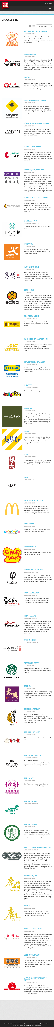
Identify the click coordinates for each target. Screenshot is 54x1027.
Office (25, 1024)
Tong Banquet (30, 875)
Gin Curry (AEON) (31, 316)
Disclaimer (46, 1024)
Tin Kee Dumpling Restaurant (37, 847)
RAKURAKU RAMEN (31, 592)
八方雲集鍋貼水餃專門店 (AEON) (36, 979)
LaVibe (27, 431)
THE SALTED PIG (30, 824)
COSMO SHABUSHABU (32, 146)
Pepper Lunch (30, 546)
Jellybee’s (28, 385)
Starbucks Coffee (31, 663)
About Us (7, 1024)
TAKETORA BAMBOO (32, 709)
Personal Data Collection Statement (30, 1026)
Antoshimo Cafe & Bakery (35, 31)
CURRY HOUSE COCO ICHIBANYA (37, 197)
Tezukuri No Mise (32, 732)
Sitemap (15, 1026)
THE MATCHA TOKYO (32, 755)
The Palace (28, 778)
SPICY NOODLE (30, 640)
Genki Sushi (29, 289)
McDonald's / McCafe (33, 500)
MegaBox (6, 6)
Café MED (28, 77)
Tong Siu (28, 905)
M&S (26, 477)
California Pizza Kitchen (35, 100)
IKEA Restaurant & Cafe (34, 362)
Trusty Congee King (33, 928)
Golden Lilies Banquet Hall (36, 339)
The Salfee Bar (30, 801)
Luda (26, 454)
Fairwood (28, 243)
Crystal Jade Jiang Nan (34, 169)
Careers (30, 1024)
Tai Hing (28, 686)
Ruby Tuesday (30, 615)
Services (13, 1024)
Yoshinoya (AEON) (32, 954)
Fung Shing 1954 (31, 266)
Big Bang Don (30, 54)
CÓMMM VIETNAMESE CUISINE (36, 123)
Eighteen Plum (30, 220)
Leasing (20, 1024)
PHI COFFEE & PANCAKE (33, 569)
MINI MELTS (29, 523)
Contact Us (38, 1024)
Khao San (28, 408)
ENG (50, 3)
